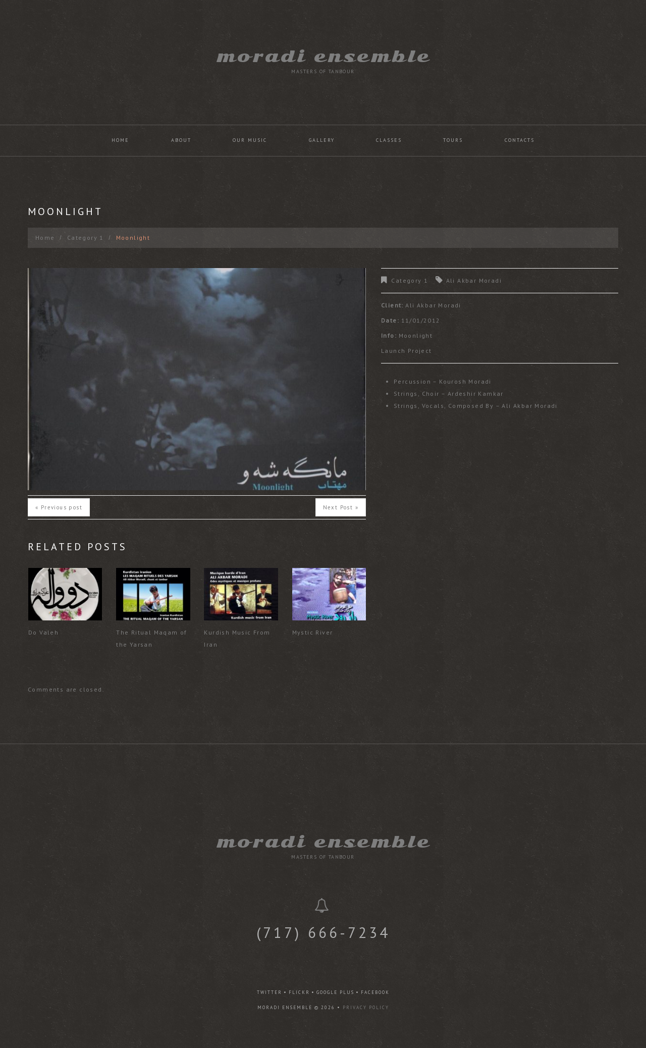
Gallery (322, 140)
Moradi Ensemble (323, 56)
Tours (453, 140)
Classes (389, 140)
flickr (299, 992)
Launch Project (406, 350)
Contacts (519, 140)
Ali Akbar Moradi (474, 280)
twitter (269, 992)
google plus (335, 992)
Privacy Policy (366, 1007)
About (181, 140)
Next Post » (340, 507)
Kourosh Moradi (465, 381)
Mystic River (312, 632)
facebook (375, 992)
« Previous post (58, 507)
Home (120, 140)
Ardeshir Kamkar (476, 393)
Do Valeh (43, 632)
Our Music (250, 140)
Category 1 (85, 237)
